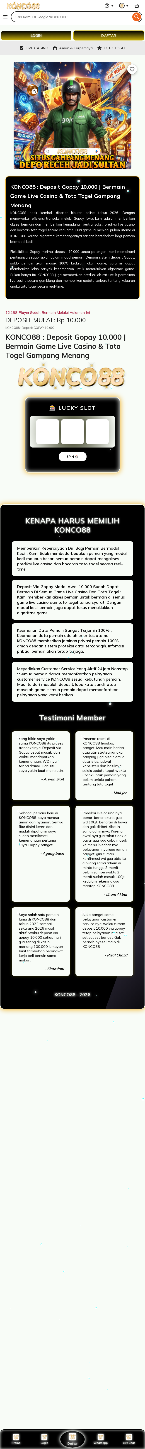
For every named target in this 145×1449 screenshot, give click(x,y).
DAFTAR (108, 35)
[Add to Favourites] (132, 69)
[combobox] (71, 16)
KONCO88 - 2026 (72, 994)
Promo (16, 1439)
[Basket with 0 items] (136, 5)
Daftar (72, 1439)
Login (44, 1439)
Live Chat (128, 1439)
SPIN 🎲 (73, 456)
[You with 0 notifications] (123, 5)
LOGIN (36, 35)
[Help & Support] (109, 5)
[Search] (136, 16)
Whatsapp (100, 1439)
